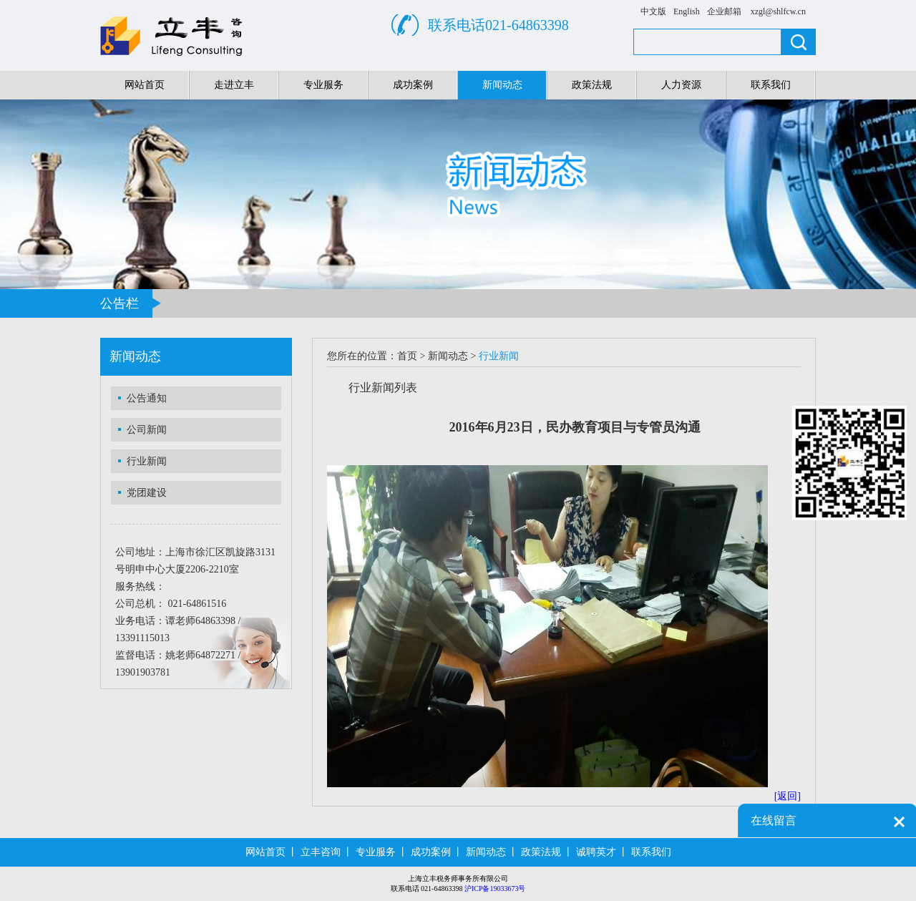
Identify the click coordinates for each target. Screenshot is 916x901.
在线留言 (773, 820)
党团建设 (147, 492)
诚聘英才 (596, 852)
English (686, 11)
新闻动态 (502, 84)
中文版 (653, 11)
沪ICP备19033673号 (495, 888)
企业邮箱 (724, 11)
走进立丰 (234, 84)
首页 (407, 356)
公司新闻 (147, 429)
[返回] (787, 796)
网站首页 (145, 84)
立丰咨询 (321, 852)
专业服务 (323, 84)
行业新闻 (147, 461)
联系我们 (771, 84)
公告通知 (147, 398)
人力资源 (681, 84)
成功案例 (413, 84)
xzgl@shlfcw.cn (778, 11)
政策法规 (592, 84)
